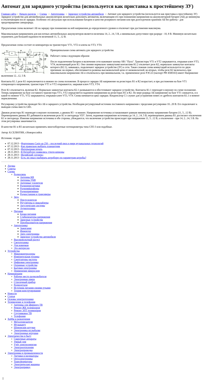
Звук (16, 197)
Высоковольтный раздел (27, 239)
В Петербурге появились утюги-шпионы (42, 152)
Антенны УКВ (28, 180)
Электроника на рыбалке (27, 330)
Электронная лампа (24, 279)
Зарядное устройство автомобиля (86, 14)
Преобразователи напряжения (36, 222)
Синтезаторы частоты (25, 259)
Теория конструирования (27, 290)
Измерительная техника (26, 256)
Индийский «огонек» (32, 154)
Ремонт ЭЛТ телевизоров (27, 310)
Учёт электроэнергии (25, 344)
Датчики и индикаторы (26, 356)
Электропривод (22, 367)
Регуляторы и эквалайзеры (34, 202)
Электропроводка (23, 350)
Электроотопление (24, 347)
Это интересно (22, 248)
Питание (18, 211)
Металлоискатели (23, 321)
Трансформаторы (23, 361)
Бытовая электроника (25, 268)
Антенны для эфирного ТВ (28, 304)
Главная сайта (8, 14)
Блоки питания (28, 214)
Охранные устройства (25, 265)
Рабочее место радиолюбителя (30, 276)
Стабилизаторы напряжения (35, 217)
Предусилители (28, 200)
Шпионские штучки (24, 327)
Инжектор (25, 231)
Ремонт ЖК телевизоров (27, 307)
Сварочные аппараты (25, 339)
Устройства (14, 251)
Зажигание (26, 228)
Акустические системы (32, 205)
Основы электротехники (21, 299)
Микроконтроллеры (24, 253)
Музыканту (20, 324)
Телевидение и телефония (21, 302)
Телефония (20, 316)
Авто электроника (29, 234)
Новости (12, 293)
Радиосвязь (20, 174)
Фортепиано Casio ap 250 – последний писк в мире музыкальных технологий (62, 143)
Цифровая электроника (26, 262)
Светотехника (21, 242)
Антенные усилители (31, 183)
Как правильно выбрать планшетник (40, 146)
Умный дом (20, 341)
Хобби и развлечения (19, 319)
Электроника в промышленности (25, 353)
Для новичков (21, 245)
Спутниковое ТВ (23, 313)
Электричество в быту (19, 336)
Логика (11, 166)
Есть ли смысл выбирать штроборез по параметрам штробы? (53, 157)
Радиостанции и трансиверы (35, 194)
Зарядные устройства (31, 219)
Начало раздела (27, 14)
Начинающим (15, 273)
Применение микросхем (27, 270)
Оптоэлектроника (23, 358)
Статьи (11, 296)
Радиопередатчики (30, 185)
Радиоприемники (29, 191)
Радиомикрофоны (29, 188)
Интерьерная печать (31, 149)
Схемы (43, 14)
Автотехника (57, 14)
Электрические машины (27, 364)
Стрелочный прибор (25, 282)
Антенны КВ (27, 177)
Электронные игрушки (26, 333)
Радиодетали (20, 285)
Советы (12, 168)
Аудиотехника (27, 208)
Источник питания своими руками (32, 287)
